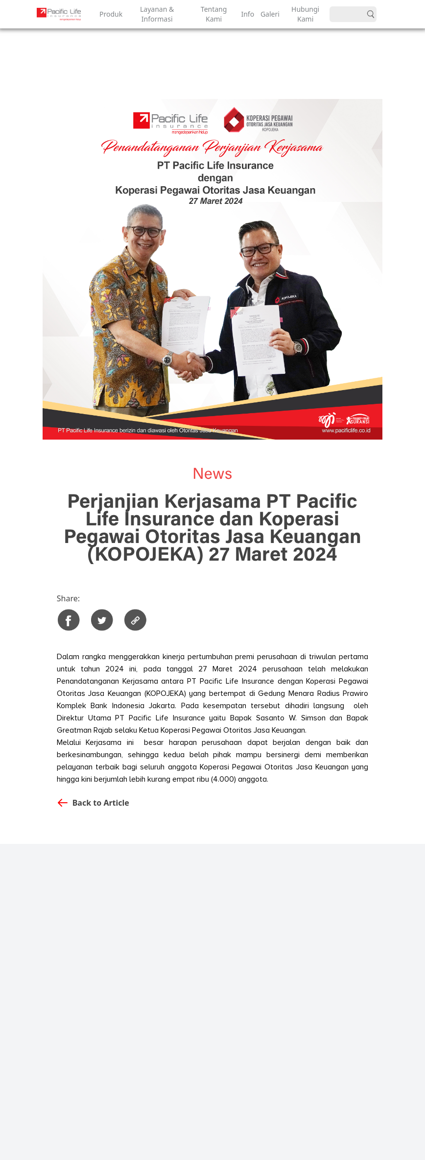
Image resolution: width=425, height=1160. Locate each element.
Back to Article (100, 802)
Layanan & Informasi (157, 14)
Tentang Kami (214, 14)
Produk (109, 14)
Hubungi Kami (305, 14)
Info (247, 14)
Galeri (268, 14)
